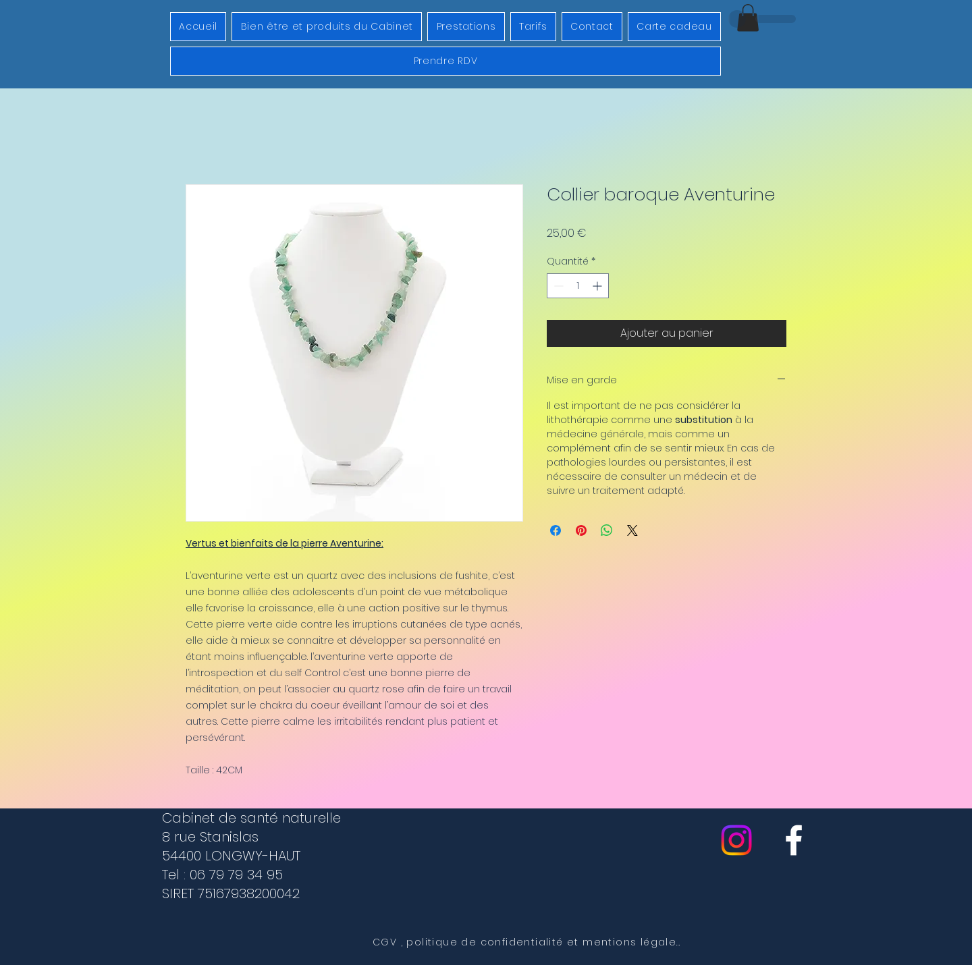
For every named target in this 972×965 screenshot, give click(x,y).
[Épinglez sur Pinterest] (581, 530)
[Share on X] (632, 530)
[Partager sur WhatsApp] (607, 530)
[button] (747, 18)
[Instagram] (736, 840)
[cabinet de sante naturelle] (794, 840)
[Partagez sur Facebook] (555, 530)
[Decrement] (557, 286)
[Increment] (598, 286)
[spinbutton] (578, 286)
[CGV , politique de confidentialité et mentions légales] (528, 942)
